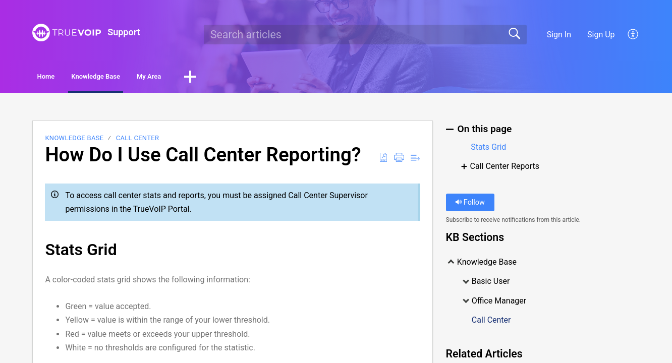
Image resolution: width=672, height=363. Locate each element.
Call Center (137, 140)
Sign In (559, 34)
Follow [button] (470, 205)
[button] (633, 34)
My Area (217, 78)
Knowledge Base (137, 78)
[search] (365, 34)
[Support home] (66, 32)
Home (61, 78)
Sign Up (601, 34)
